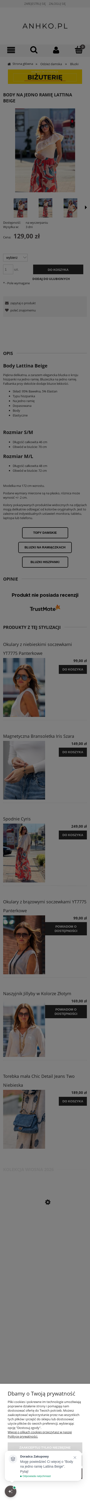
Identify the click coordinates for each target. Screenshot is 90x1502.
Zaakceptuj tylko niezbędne (45, 1447)
